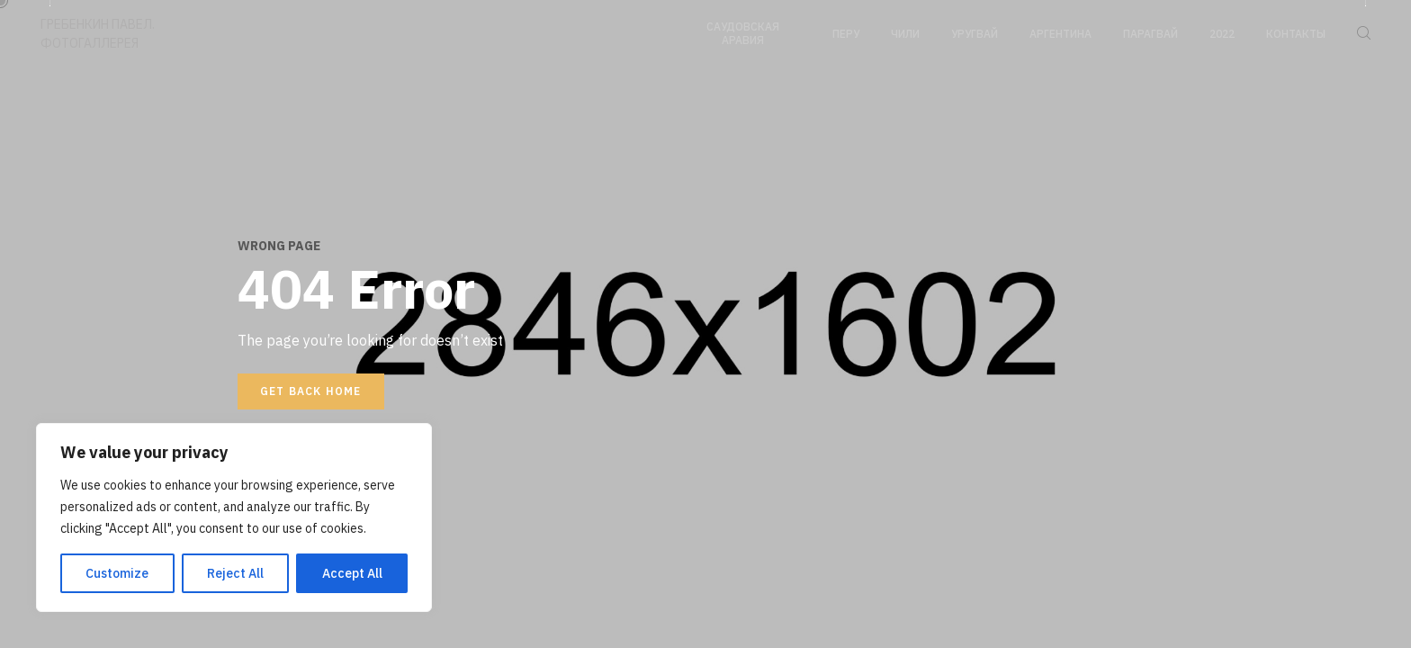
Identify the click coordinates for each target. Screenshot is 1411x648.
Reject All (235, 573)
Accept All (352, 573)
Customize (116, 573)
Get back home (311, 391)
